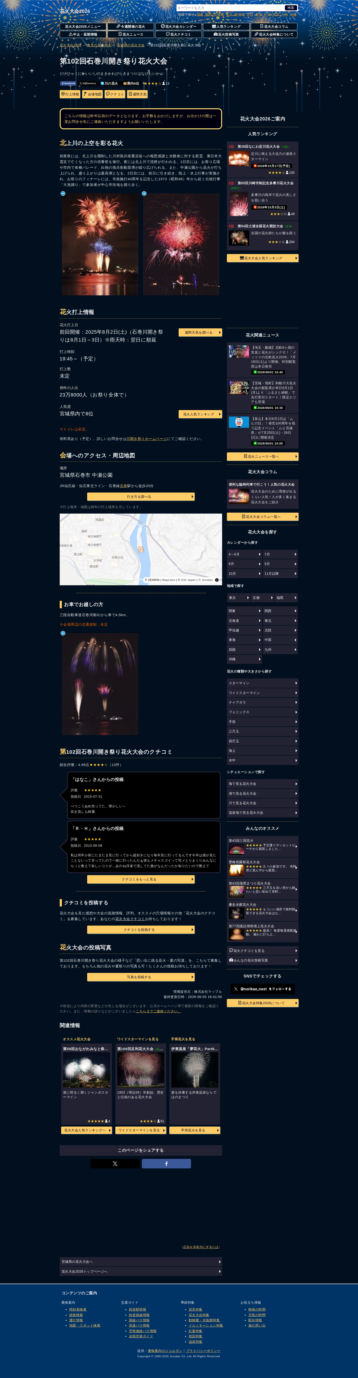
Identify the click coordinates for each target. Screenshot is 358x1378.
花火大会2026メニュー (83, 26)
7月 (267, 554)
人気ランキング (226, 26)
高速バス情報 (139, 1325)
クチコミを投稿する (139, 930)
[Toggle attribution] (217, 580)
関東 (200, 14)
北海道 (219, 14)
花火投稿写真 (226, 34)
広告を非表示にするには (201, 1247)
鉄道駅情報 (137, 1309)
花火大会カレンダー (179, 26)
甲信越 (240, 14)
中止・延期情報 (83, 34)
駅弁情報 (255, 1320)
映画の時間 (257, 1309)
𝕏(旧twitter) (88, 83)
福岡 (280, 598)
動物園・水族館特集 (204, 1320)
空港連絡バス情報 (143, 1331)
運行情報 (76, 1320)
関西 (208, 14)
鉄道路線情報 (139, 1315)
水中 (232, 760)
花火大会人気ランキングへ (85, 1130)
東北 (229, 14)
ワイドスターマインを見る (139, 1130)
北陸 (250, 14)
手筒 (232, 722)
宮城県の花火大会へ (77, 1262)
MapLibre (168, 580)
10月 (232, 573)
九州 (284, 14)
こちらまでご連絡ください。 (158, 1011)
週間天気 (137, 94)
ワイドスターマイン (244, 693)
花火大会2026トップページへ (85, 1271)
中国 (267, 14)
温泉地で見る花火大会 (246, 812)
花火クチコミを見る (247, 950)
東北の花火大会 (99, 45)
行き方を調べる (139, 497)
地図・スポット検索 (85, 1325)
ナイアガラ (237, 702)
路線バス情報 (139, 1320)
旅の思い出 (257, 1325)
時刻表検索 (78, 1309)
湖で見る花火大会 (242, 793)
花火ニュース (130, 34)
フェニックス (239, 712)
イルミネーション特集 (206, 1325)
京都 (256, 598)
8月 (231, 564)
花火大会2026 (75, 11)
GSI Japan (188, 580)
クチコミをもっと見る (139, 879)
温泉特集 (196, 1342)
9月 (267, 564)
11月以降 (272, 573)
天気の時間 (257, 1315)
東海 (258, 14)
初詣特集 (196, 1336)
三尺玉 (234, 731)
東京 (232, 598)
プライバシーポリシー (203, 1351)
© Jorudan (205, 580)
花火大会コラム (274, 26)
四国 (276, 14)
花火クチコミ (178, 34)
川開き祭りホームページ (146, 439)
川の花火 (109, 83)
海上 (232, 751)
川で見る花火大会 (242, 803)
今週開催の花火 (131, 26)
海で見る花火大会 (242, 784)
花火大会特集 (199, 1315)
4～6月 (234, 554)
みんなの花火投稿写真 (248, 960)
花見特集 (196, 1309)
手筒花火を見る (193, 1130)
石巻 (123, 486)
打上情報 (70, 94)
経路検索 (76, 1315)
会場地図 (93, 94)
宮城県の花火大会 (130, 45)
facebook (68, 83)
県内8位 (131, 83)
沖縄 (293, 14)
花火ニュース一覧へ (261, 456)
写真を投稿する (139, 977)
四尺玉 (234, 741)
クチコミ (115, 94)
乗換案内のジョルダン (165, 1351)
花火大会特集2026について (261, 1003)
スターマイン (239, 683)
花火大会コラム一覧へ (261, 516)
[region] (141, 549)
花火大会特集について (274, 34)
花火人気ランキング (198, 414)
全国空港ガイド (141, 1336)
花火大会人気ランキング (261, 258)
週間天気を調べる (199, 332)
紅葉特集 (196, 1331)
